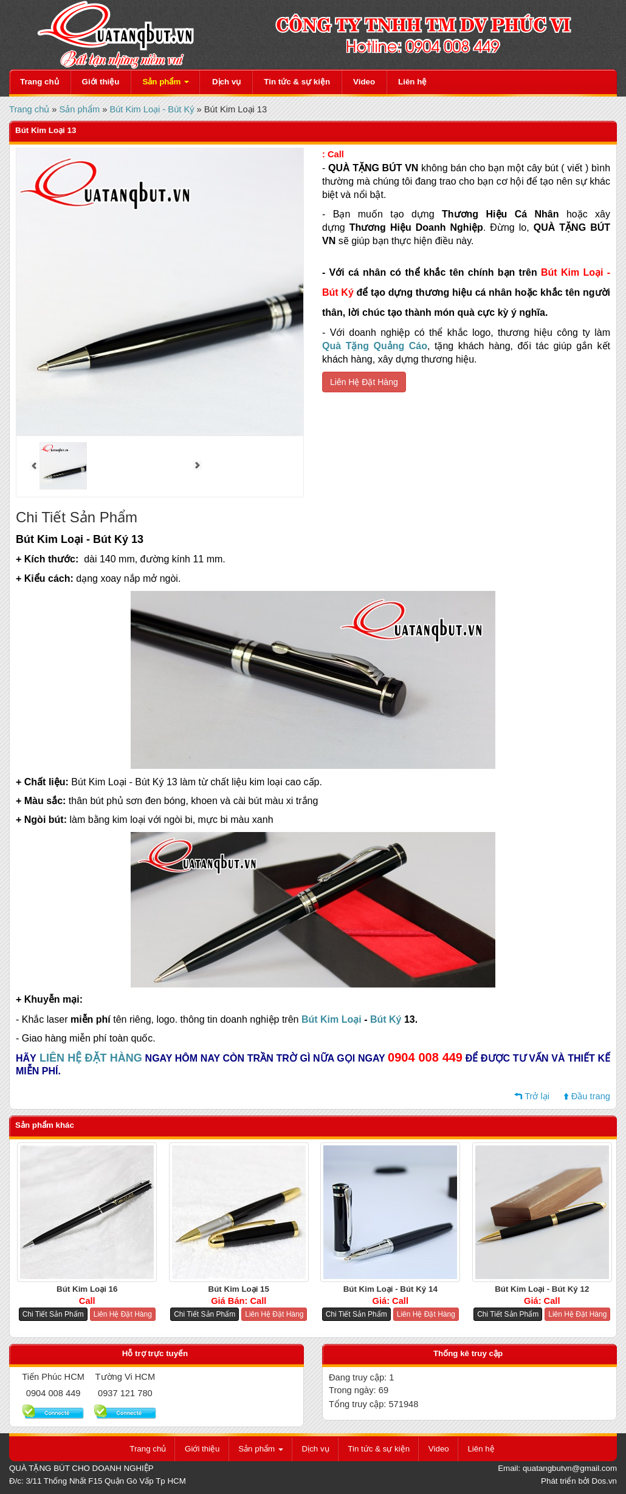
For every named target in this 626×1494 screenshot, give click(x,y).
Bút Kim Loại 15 (238, 1289)
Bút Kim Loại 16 (87, 1289)
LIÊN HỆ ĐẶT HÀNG (91, 1058)
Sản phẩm (165, 81)
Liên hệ (412, 81)
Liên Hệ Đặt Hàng (364, 382)
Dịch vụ (226, 81)
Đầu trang (590, 1096)
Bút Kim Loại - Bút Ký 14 (390, 1289)
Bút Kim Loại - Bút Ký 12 (542, 1289)
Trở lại (537, 1096)
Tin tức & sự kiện (297, 81)
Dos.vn (604, 1480)
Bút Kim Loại (331, 1019)
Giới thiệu (101, 81)
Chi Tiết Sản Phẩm (53, 1314)
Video (364, 81)
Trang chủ (39, 81)
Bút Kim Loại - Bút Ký (151, 109)
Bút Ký (386, 1019)
